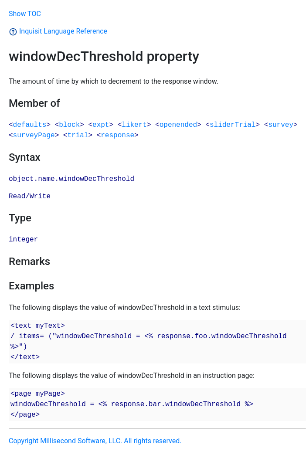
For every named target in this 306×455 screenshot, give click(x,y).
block (69, 125)
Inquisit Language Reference (58, 31)
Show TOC (25, 14)
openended (178, 125)
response (117, 135)
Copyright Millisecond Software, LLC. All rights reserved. (95, 441)
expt (100, 125)
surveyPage (34, 135)
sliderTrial (233, 125)
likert (134, 125)
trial (77, 135)
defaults (30, 125)
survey (280, 125)
